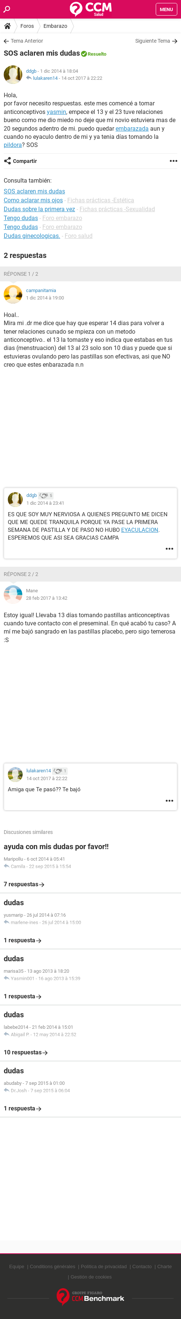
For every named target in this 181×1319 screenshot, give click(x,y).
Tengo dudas (21, 218)
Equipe (16, 1266)
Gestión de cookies (91, 1277)
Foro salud (79, 235)
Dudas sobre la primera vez (39, 209)
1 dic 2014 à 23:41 (45, 503)
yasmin (56, 111)
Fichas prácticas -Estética (100, 200)
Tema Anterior (27, 41)
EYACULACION (139, 530)
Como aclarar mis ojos (33, 200)
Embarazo (55, 26)
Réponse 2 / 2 (21, 574)
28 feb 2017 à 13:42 (46, 598)
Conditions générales (52, 1266)
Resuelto (97, 54)
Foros (27, 26)
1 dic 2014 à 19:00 (45, 298)
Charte (164, 1266)
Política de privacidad (104, 1266)
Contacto (142, 1266)
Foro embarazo (62, 218)
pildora (13, 144)
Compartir (25, 161)
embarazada (132, 128)
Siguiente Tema (152, 41)
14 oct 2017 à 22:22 (81, 78)
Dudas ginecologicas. (32, 235)
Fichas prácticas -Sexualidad (117, 209)
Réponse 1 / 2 (21, 274)
